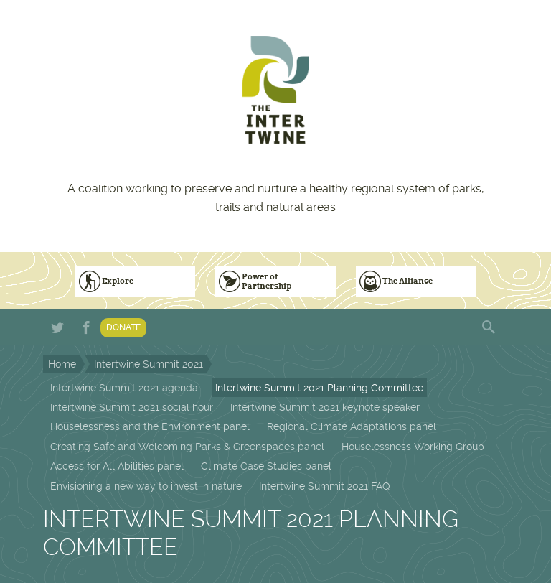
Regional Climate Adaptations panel (351, 426)
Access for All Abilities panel (117, 466)
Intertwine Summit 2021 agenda (124, 387)
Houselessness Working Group (413, 446)
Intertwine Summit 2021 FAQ (324, 486)
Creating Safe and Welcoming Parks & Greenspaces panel (187, 446)
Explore (117, 281)
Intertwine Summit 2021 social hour (131, 407)
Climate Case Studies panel (266, 466)
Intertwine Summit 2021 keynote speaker (325, 407)
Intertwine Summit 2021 (148, 364)
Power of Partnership (266, 281)
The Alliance (407, 281)
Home (62, 364)
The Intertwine (275, 89)
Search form (490, 327)
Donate (123, 327)
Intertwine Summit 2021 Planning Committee (319, 387)
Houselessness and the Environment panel (150, 426)
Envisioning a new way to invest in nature (146, 486)
